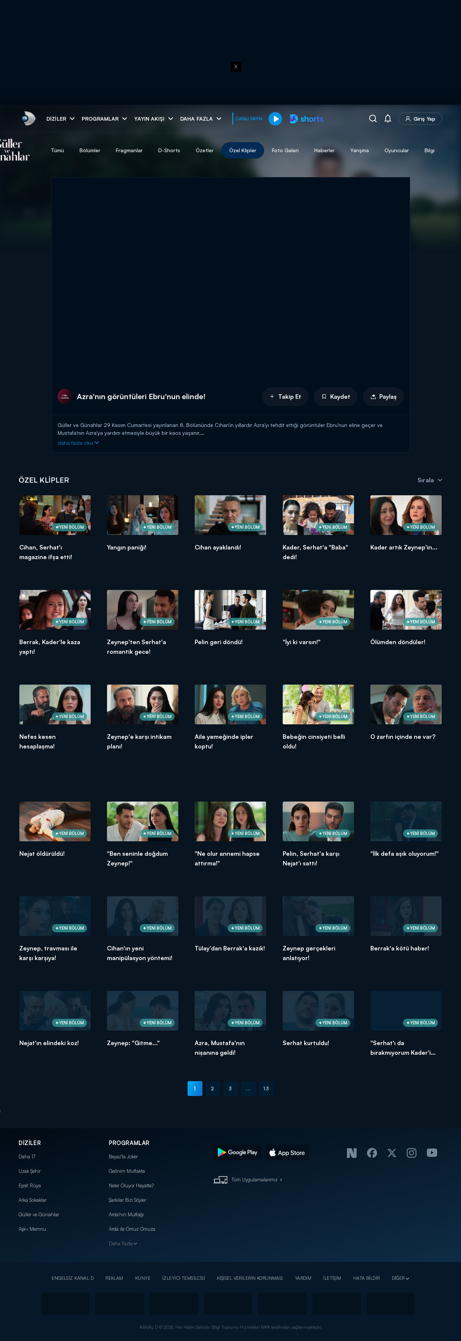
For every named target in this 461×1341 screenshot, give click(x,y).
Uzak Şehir (29, 1171)
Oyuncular (434, 150)
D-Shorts (207, 150)
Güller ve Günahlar (39, 1214)
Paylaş (383, 396)
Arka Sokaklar (32, 1200)
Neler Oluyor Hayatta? (131, 1185)
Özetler (242, 150)
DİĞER (398, 1278)
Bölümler (127, 150)
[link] (28, 118)
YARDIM (303, 1278)
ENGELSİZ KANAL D (73, 1278)
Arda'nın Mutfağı (126, 1214)
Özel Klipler (280, 150)
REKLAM (114, 1278)
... (248, 1088)
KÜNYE (142, 1278)
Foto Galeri (323, 150)
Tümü (95, 150)
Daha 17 (27, 1156)
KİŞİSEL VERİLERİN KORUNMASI (250, 1278)
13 (266, 1088)
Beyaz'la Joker (123, 1156)
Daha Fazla (121, 1243)
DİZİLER (30, 1142)
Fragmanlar (167, 150)
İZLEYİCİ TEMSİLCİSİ (183, 1278)
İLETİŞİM (332, 1278)
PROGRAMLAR (129, 1142)
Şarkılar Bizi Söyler (127, 1200)
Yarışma (397, 150)
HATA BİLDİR (366, 1278)
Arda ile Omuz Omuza (132, 1229)
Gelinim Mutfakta (127, 1171)
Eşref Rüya (30, 1185)
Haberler (362, 150)
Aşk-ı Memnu (32, 1229)
